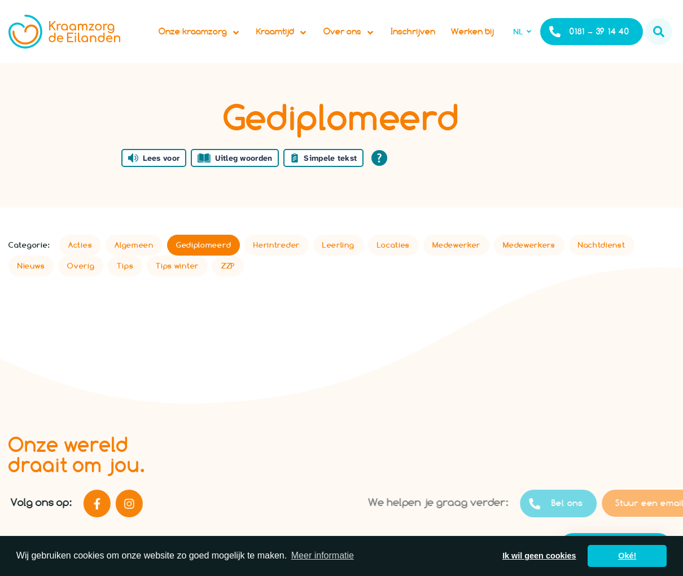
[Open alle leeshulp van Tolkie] (379, 158)
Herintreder (276, 244)
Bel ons (584, 503)
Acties (80, 244)
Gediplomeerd (203, 244)
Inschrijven (413, 31)
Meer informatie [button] (322, 555)
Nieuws (31, 265)
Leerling (338, 244)
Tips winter (177, 265)
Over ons (349, 32)
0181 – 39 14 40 (589, 31)
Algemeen (134, 244)
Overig (80, 265)
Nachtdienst (601, 244)
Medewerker (456, 244)
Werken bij (472, 31)
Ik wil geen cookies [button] (539, 555)
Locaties (393, 244)
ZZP (228, 265)
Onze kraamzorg (199, 32)
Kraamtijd (282, 32)
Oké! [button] (627, 555)
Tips (125, 265)
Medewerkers (529, 244)
